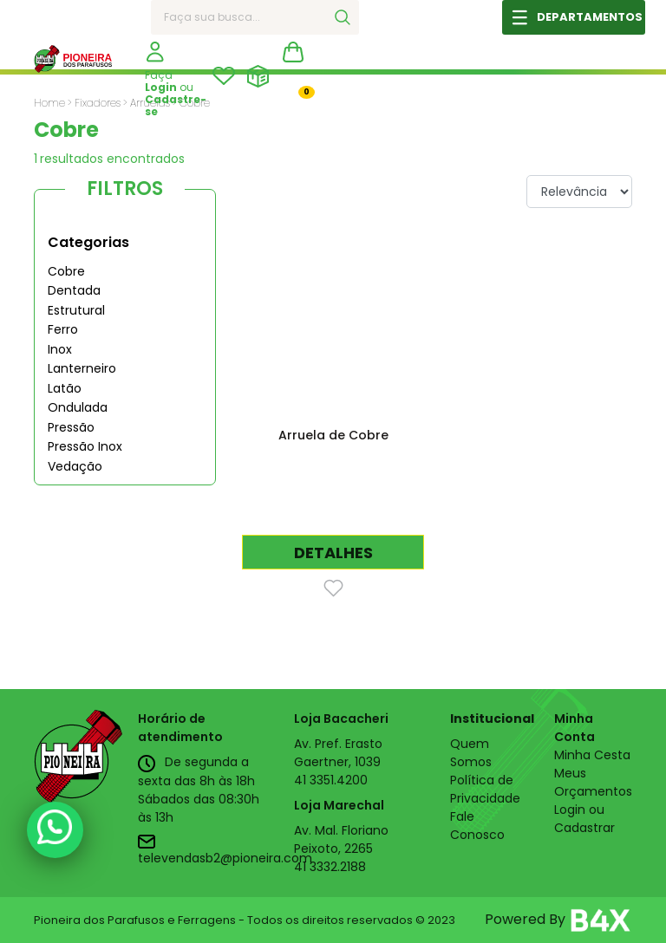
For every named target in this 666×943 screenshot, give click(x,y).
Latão (65, 388)
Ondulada (78, 407)
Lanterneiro (82, 368)
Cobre (66, 271)
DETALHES (333, 552)
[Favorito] (333, 587)
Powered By (558, 920)
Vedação (75, 466)
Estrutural (76, 310)
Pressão (71, 427)
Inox (60, 349)
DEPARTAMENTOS (590, 17)
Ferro (63, 329)
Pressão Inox (85, 446)
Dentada (74, 290)
